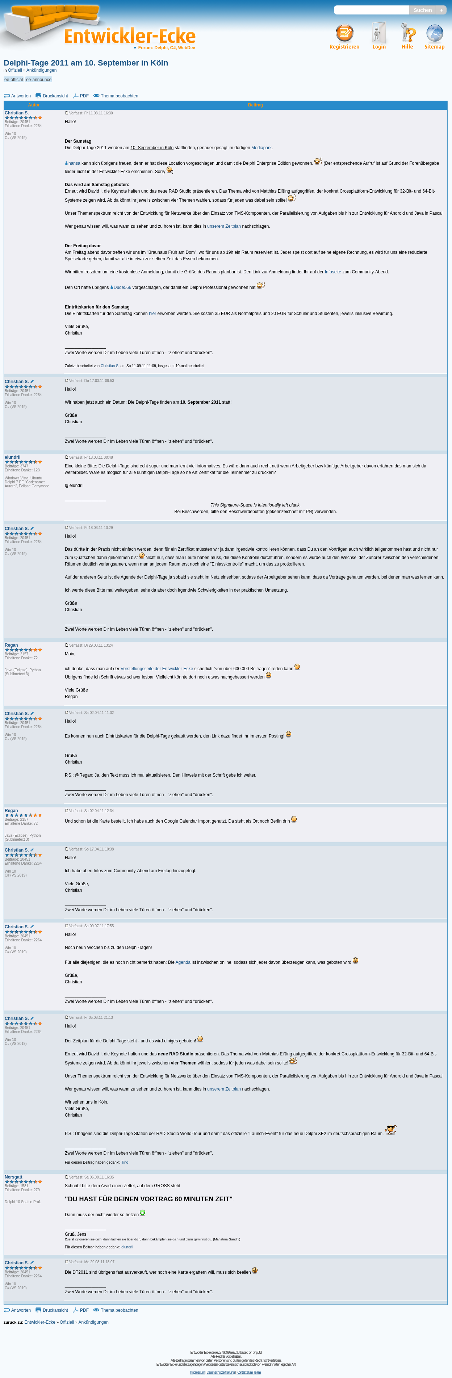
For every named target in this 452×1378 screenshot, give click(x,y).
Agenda (183, 962)
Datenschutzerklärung (220, 1372)
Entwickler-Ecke (39, 1322)
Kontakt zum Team (249, 1372)
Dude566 (120, 287)
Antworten (21, 95)
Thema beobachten (119, 95)
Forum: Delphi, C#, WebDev (164, 47)
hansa (72, 163)
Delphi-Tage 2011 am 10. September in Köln (86, 62)
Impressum (197, 1372)
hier (152, 313)
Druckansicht (55, 95)
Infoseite (333, 271)
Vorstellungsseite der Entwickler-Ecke (157, 668)
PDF (84, 95)
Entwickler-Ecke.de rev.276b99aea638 (214, 1352)
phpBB (257, 1352)
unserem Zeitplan (224, 226)
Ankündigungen (41, 70)
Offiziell (15, 70)
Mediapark (261, 147)
